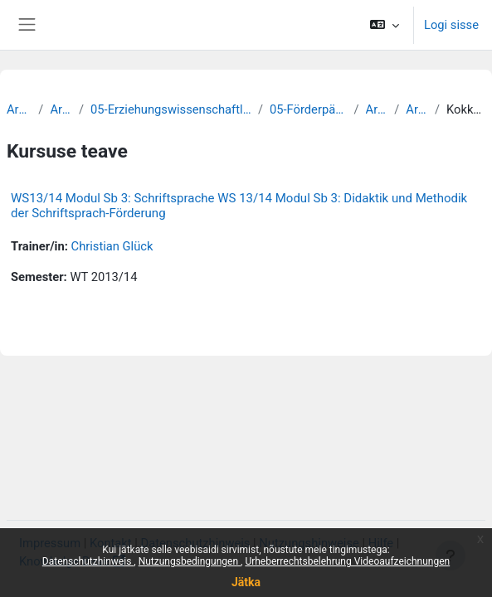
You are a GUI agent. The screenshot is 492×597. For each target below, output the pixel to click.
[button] (384, 25)
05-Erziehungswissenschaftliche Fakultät (170, 109)
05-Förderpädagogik (309, 109)
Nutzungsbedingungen (190, 561)
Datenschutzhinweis (88, 561)
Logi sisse (451, 24)
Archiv (19, 109)
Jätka (246, 582)
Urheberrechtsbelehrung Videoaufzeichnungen (347, 561)
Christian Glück (112, 246)
